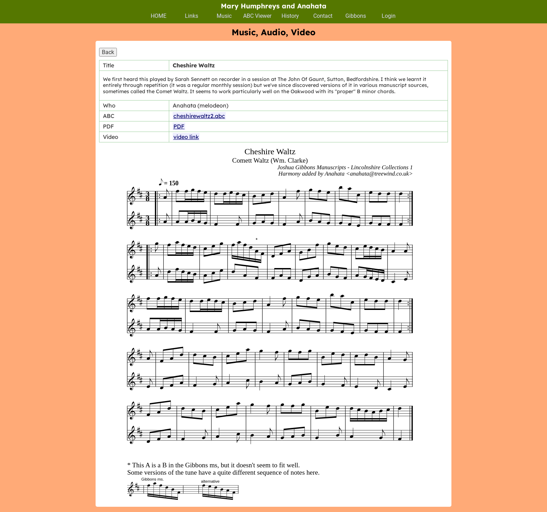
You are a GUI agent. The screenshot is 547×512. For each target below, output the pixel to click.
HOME (158, 16)
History (290, 16)
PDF (179, 126)
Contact (322, 16)
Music (224, 16)
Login (389, 16)
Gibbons (355, 16)
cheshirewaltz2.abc (199, 115)
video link (186, 136)
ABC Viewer (257, 16)
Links (191, 16)
